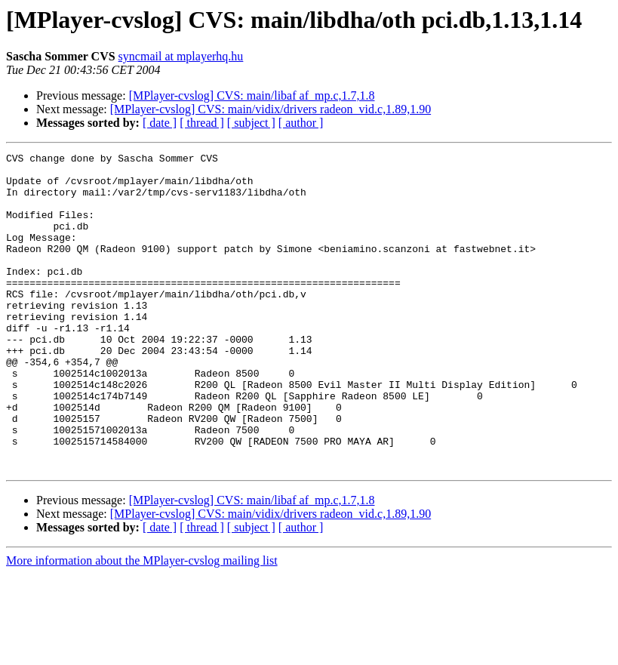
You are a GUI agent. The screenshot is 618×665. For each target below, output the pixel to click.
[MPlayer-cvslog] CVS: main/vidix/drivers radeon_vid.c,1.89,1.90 (270, 109)
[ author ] (301, 122)
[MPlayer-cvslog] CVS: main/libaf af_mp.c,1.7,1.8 (252, 95)
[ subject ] (251, 122)
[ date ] (160, 122)
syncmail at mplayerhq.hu (181, 56)
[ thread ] (202, 122)
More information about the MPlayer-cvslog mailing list (142, 623)
